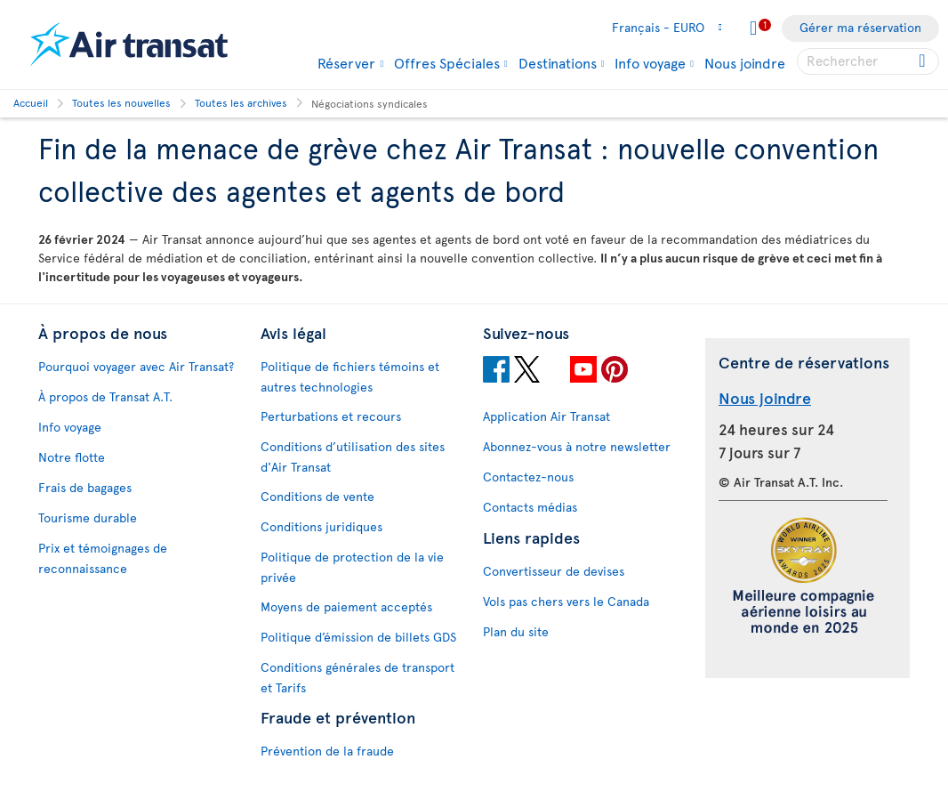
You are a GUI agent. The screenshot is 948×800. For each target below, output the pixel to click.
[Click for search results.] (923, 61)
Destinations (557, 62)
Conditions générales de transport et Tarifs (357, 677)
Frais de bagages (85, 487)
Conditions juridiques (321, 526)
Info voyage (650, 62)
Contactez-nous (528, 476)
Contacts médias (530, 506)
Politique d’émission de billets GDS (358, 636)
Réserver (346, 62)
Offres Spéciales (446, 62)
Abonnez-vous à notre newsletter (577, 446)
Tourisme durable (87, 517)
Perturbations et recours (331, 416)
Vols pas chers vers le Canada (566, 601)
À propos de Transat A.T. (105, 396)
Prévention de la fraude (327, 750)
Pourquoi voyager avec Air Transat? (136, 366)
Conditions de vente (317, 496)
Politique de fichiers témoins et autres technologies (350, 376)
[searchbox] (868, 61)
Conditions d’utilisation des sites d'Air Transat (353, 456)
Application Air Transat (546, 416)
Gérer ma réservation (860, 27)
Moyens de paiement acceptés (346, 606)
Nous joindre (744, 62)
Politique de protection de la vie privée (352, 567)
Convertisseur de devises (553, 570)
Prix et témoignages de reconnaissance (102, 558)
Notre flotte (71, 456)
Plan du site (516, 631)
